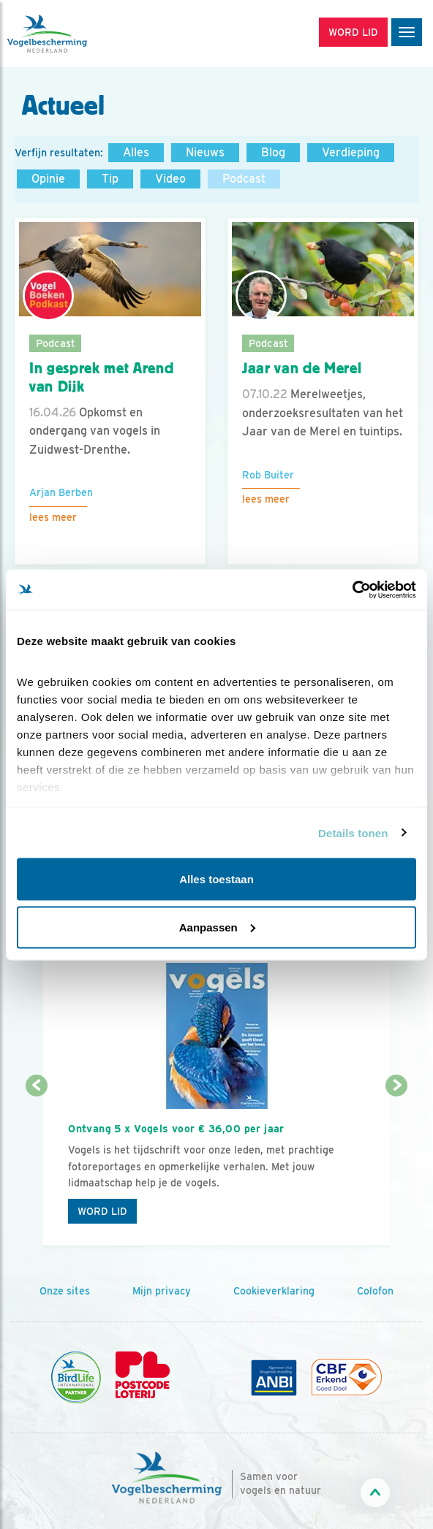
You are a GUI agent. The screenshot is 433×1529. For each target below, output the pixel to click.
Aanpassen (217, 926)
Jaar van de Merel (301, 368)
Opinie (48, 179)
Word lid (102, 1211)
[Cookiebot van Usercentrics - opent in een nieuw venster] (352, 589)
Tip (110, 179)
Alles (136, 152)
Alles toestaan (216, 879)
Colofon (375, 1291)
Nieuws (205, 152)
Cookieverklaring (274, 1291)
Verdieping (351, 152)
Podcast (244, 179)
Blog (273, 152)
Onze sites (64, 1291)
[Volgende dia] (397, 1166)
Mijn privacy (161, 1291)
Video (170, 179)
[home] (73, 34)
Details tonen (353, 832)
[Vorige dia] (36, 1166)
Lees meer (53, 517)
